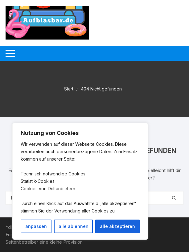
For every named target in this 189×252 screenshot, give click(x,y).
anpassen (36, 226)
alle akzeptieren (117, 226)
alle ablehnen (73, 226)
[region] (80, 181)
